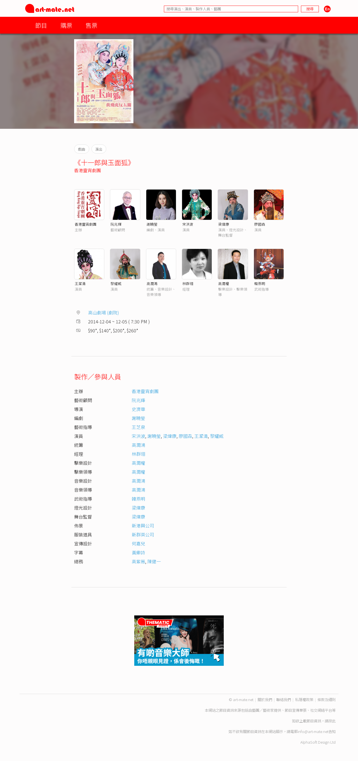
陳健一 (154, 561)
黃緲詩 (138, 552)
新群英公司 (143, 534)
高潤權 (223, 283)
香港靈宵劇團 (87, 170)
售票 (91, 25)
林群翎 (187, 283)
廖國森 (259, 224)
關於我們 (265, 699)
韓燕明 (259, 283)
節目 (41, 25)
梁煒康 (223, 224)
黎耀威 (115, 283)
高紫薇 (138, 561)
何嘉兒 (138, 543)
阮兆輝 (115, 224)
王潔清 (80, 283)
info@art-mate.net (313, 731)
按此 (332, 720)
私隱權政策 (304, 699)
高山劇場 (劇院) (103, 312)
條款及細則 (326, 699)
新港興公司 (143, 525)
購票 (66, 25)
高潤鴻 (152, 283)
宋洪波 (187, 224)
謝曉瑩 (152, 224)
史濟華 (138, 409)
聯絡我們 (283, 699)
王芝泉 (138, 427)
